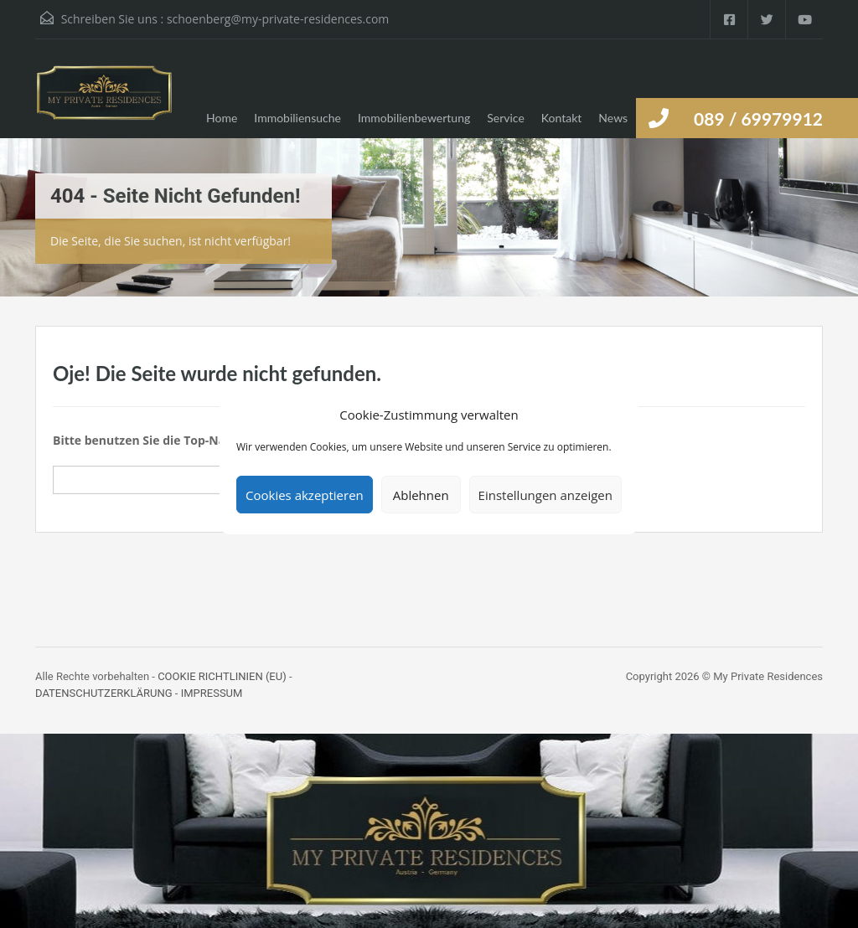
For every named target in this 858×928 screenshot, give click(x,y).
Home (221, 118)
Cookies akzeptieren (305, 495)
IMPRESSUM (212, 693)
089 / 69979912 (758, 118)
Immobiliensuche (297, 118)
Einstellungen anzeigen (545, 495)
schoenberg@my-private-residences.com (278, 19)
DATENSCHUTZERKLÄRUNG (104, 693)
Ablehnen (421, 495)
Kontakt (561, 118)
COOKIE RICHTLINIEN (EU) (222, 676)
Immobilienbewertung (414, 118)
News (613, 118)
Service (506, 118)
